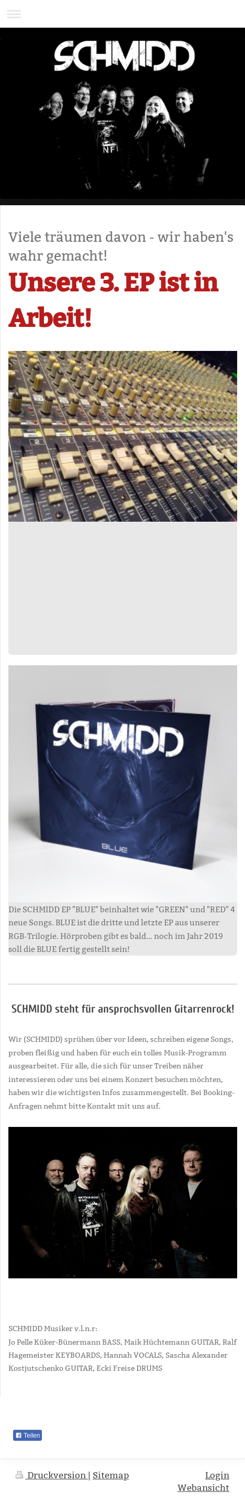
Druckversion (52, 1475)
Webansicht (203, 1488)
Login (217, 1475)
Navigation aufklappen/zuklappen (122, 14)
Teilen (27, 1435)
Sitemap (111, 1475)
